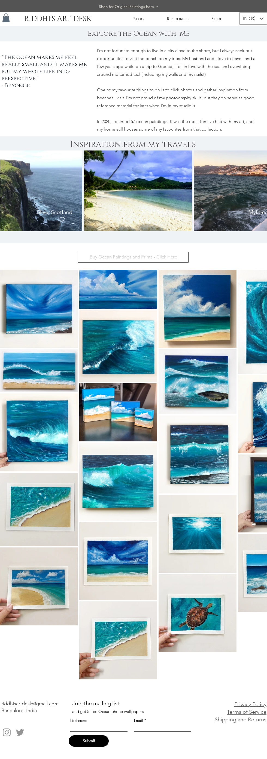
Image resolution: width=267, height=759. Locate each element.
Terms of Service (246, 712)
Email (138, 720)
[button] (6, 17)
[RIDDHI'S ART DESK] (57, 19)
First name (78, 720)
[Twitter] (20, 732)
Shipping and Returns (240, 719)
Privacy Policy (250, 704)
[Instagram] (6, 732)
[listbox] (253, 18)
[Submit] (89, 741)
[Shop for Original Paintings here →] (129, 6)
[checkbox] (62, 219)
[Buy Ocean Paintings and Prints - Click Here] (133, 257)
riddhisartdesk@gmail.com (30, 704)
